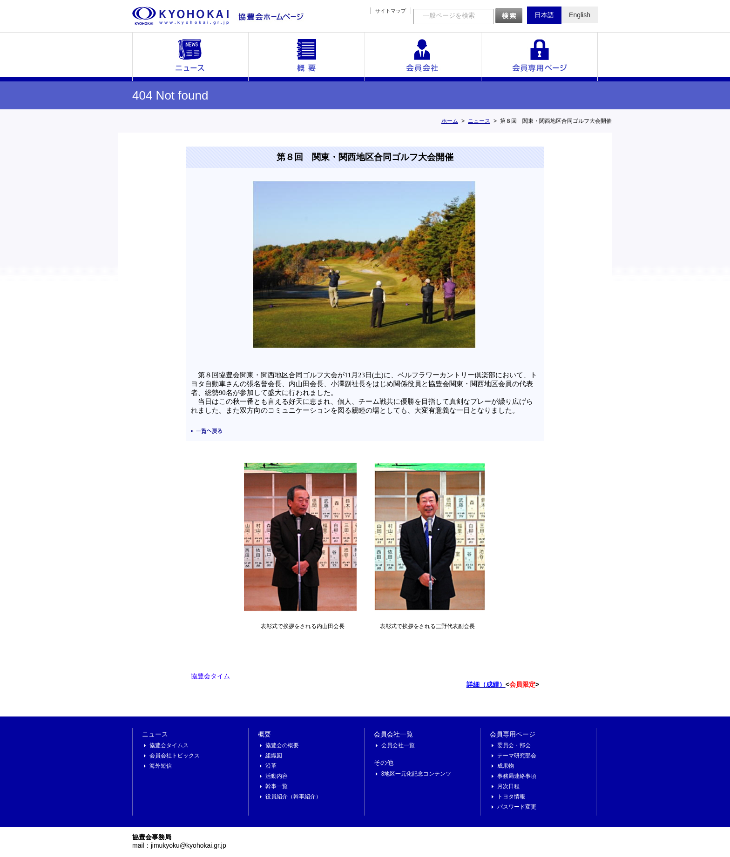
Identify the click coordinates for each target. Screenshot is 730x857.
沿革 (271, 766)
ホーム (449, 121)
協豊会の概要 (282, 745)
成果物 (505, 766)
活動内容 (276, 776)
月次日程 (508, 786)
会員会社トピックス (174, 755)
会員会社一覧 (423, 57)
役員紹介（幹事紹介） (293, 796)
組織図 (273, 755)
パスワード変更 (516, 806)
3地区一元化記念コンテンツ (416, 773)
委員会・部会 (514, 745)
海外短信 (160, 766)
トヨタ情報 (511, 796)
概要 (307, 57)
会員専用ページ (539, 57)
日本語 (544, 15)
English (579, 15)
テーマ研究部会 (516, 755)
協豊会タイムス (169, 745)
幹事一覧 (276, 786)
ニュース (190, 57)
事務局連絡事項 (516, 776)
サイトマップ (390, 10)
